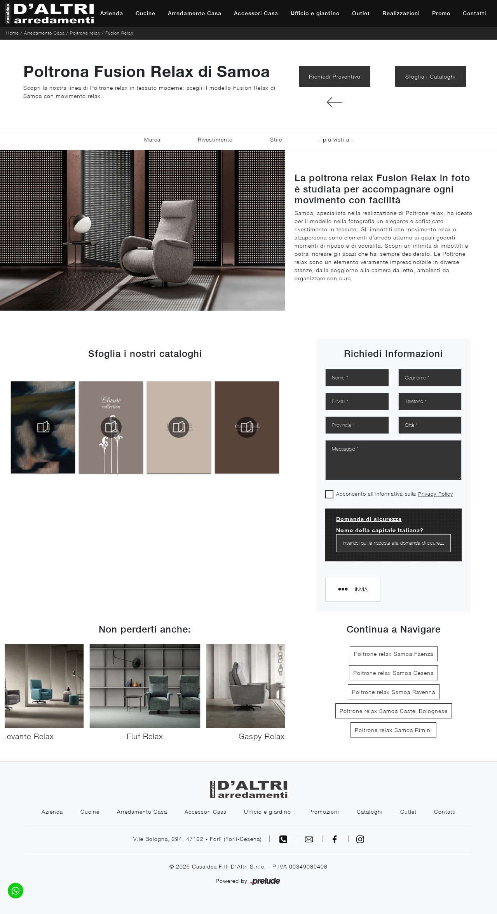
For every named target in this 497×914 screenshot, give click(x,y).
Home (12, 32)
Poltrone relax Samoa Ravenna (393, 692)
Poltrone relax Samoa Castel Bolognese (394, 711)
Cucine (145, 13)
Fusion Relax (119, 32)
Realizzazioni (401, 13)
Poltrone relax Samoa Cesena (393, 672)
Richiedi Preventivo (335, 76)
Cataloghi (370, 811)
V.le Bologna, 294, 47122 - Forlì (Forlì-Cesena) (197, 838)
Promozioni (324, 811)
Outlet (361, 13)
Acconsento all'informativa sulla (394, 494)
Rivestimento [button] (215, 139)
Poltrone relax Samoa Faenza (393, 653)
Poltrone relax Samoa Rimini (393, 730)
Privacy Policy (435, 494)
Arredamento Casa (194, 13)
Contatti (474, 13)
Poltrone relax (85, 32)
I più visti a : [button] (336, 139)
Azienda (111, 13)
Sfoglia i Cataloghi (430, 76)
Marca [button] (152, 139)
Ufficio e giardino (315, 13)
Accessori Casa (256, 13)
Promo (441, 13)
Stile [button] (276, 139)
